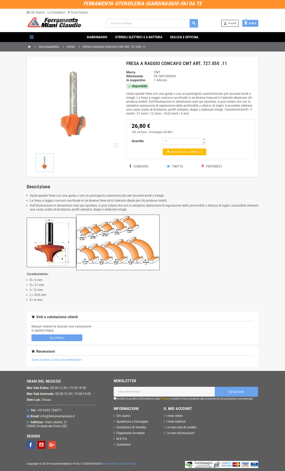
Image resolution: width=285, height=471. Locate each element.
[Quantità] (182, 141)
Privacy (165, 398)
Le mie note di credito (181, 427)
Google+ (52, 445)
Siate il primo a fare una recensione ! (56, 360)
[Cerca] (152, 23)
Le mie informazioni (180, 433)
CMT (157, 72)
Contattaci (56, 12)
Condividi (139, 166)
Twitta (175, 166)
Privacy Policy (110, 463)
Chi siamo (123, 416)
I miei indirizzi (176, 421)
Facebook (31, 445)
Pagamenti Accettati (130, 433)
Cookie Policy (128, 463)
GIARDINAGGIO (97, 37)
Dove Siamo (77, 12)
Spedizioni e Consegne (132, 421)
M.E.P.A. (121, 439)
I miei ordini (174, 416)
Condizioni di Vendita (131, 427)
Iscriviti (236, 392)
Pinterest (211, 166)
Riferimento (134, 76)
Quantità (138, 141)
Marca (130, 72)
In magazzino (135, 80)
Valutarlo (57, 337)
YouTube (41, 445)
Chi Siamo (36, 12)
